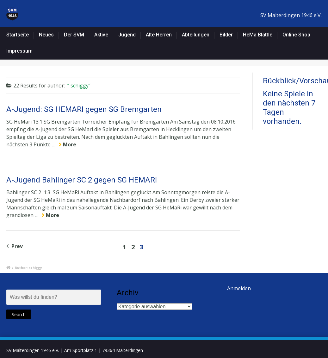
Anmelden (239, 288)
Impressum (19, 51)
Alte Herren (159, 35)
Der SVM (74, 35)
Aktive (101, 35)
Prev (14, 246)
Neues (46, 35)
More (69, 144)
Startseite (17, 35)
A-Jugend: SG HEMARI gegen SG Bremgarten (84, 109)
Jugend (127, 35)
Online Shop (296, 35)
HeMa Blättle (257, 35)
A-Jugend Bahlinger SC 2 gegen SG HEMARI (81, 180)
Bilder (226, 35)
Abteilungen (195, 35)
